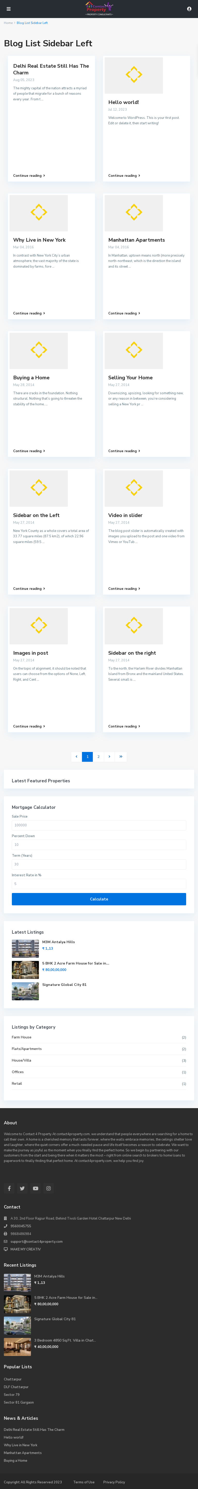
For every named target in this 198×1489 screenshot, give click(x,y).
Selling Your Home (130, 377)
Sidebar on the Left (36, 515)
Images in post (30, 653)
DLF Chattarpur (16, 1387)
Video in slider (125, 515)
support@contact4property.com (37, 1241)
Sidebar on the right (132, 653)
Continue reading (29, 176)
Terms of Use (84, 1482)
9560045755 (21, 1226)
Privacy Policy (114, 1482)
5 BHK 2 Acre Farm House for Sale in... (75, 963)
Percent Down (23, 836)
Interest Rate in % (27, 875)
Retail (17, 1083)
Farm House (21, 1037)
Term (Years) (22, 855)
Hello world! (123, 102)
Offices (18, 1072)
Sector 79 (12, 1394)
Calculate (99, 899)
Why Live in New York (39, 240)
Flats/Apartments (27, 1048)
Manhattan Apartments (136, 240)
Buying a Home (31, 377)
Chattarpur (13, 1379)
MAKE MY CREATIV (26, 1249)
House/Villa (21, 1060)
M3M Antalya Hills (58, 942)
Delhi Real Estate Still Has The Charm (51, 69)
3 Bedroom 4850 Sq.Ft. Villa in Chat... (65, 1340)
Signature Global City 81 (64, 984)
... (42, 99)
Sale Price (20, 816)
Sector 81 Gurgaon (19, 1402)
